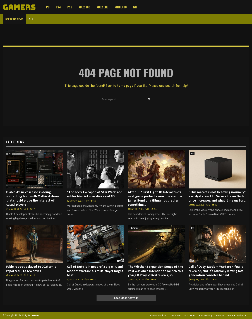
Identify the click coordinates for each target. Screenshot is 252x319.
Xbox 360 (84, 7)
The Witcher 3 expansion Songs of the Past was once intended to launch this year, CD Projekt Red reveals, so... (155, 271)
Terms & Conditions (236, 315)
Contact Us (175, 315)
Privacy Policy (205, 315)
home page (125, 86)
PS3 (69, 7)
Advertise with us (158, 315)
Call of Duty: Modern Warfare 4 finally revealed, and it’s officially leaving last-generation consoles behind (217, 271)
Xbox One (102, 7)
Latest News (15, 142)
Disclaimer (189, 315)
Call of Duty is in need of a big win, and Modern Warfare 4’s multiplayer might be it (95, 271)
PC (47, 7)
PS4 (58, 7)
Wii (135, 7)
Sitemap (220, 315)
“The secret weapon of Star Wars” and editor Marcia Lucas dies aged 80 (94, 194)
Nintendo (121, 7)
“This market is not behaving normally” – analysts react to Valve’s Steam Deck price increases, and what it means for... (217, 196)
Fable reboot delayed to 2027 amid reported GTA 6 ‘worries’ (31, 269)
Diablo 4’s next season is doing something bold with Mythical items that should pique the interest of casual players (32, 198)
